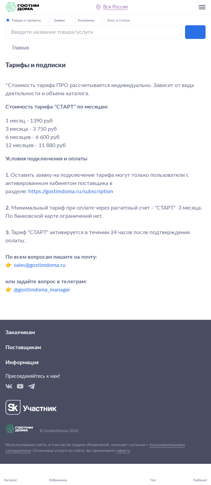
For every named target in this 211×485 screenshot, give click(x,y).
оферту (123, 450)
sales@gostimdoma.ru (40, 265)
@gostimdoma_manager (42, 290)
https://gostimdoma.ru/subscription (70, 191)
